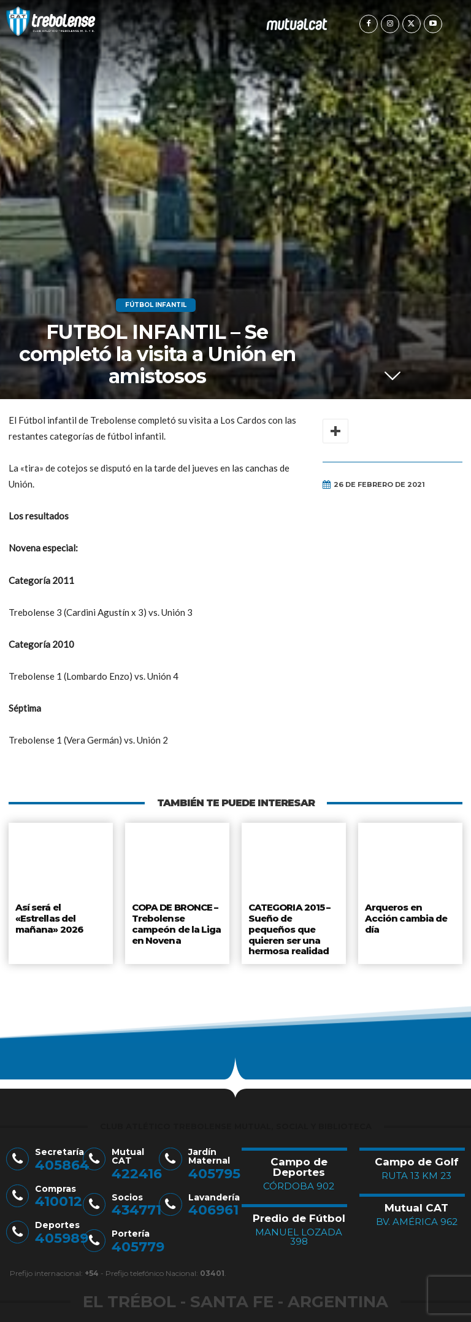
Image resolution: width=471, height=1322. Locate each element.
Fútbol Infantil (156, 305)
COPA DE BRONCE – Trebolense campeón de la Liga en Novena (176, 921)
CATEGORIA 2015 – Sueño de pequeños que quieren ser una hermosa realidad (293, 921)
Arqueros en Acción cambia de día (409, 912)
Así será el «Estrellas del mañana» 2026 (48, 916)
